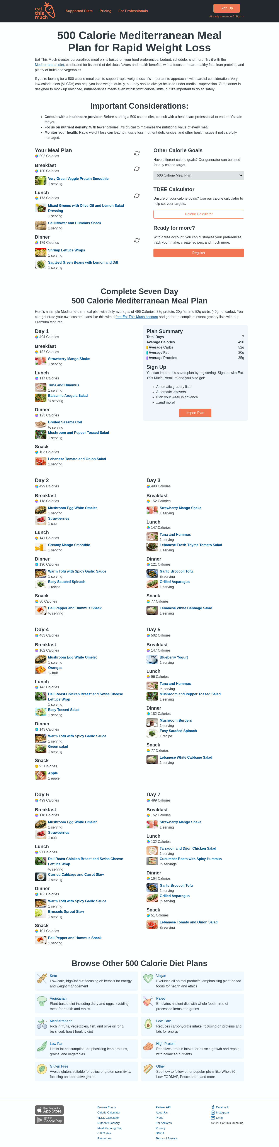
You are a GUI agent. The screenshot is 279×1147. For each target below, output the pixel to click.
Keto (53, 976)
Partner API (163, 1107)
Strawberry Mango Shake (69, 359)
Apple (53, 773)
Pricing (105, 11)
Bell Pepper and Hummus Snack (75, 608)
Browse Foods (106, 1107)
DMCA (160, 1133)
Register (198, 252)
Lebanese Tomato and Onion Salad (77, 459)
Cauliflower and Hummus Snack (74, 223)
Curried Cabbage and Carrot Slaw (76, 874)
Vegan (161, 976)
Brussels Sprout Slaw (66, 911)
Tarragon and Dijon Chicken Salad (188, 848)
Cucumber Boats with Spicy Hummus (191, 859)
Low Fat (56, 1043)
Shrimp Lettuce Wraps (66, 250)
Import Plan (195, 413)
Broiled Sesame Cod (65, 422)
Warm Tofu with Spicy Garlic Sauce (77, 571)
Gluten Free (59, 1066)
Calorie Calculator (199, 214)
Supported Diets (79, 11)
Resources (104, 1138)
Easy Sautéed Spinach (66, 582)
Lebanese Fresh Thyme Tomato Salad (191, 545)
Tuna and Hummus (63, 385)
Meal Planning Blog (109, 1128)
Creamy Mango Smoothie (69, 545)
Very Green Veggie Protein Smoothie (78, 178)
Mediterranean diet (49, 65)
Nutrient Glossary (108, 1123)
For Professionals (133, 11)
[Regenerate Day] (137, 153)
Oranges (55, 668)
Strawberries (58, 518)
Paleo (160, 998)
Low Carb (163, 1021)
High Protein (165, 1043)
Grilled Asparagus (175, 582)
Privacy (160, 1128)
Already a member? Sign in (226, 16)
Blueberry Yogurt (174, 657)
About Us (162, 1112)
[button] (198, 175)
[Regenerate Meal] (137, 168)
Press (159, 1117)
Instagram (220, 1112)
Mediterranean (61, 1021)
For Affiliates (164, 1123)
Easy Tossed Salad (64, 710)
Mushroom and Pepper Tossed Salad (78, 433)
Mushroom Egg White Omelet (72, 508)
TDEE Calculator (108, 1117)
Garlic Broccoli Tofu (176, 571)
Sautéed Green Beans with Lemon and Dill (83, 262)
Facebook (220, 1107)
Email (217, 1118)
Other (160, 1066)
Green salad (58, 746)
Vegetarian (58, 998)
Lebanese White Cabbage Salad (186, 608)
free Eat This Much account (137, 317)
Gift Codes (104, 1133)
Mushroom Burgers (176, 720)
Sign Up (227, 8)
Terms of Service (166, 1138)
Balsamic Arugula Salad (68, 395)
